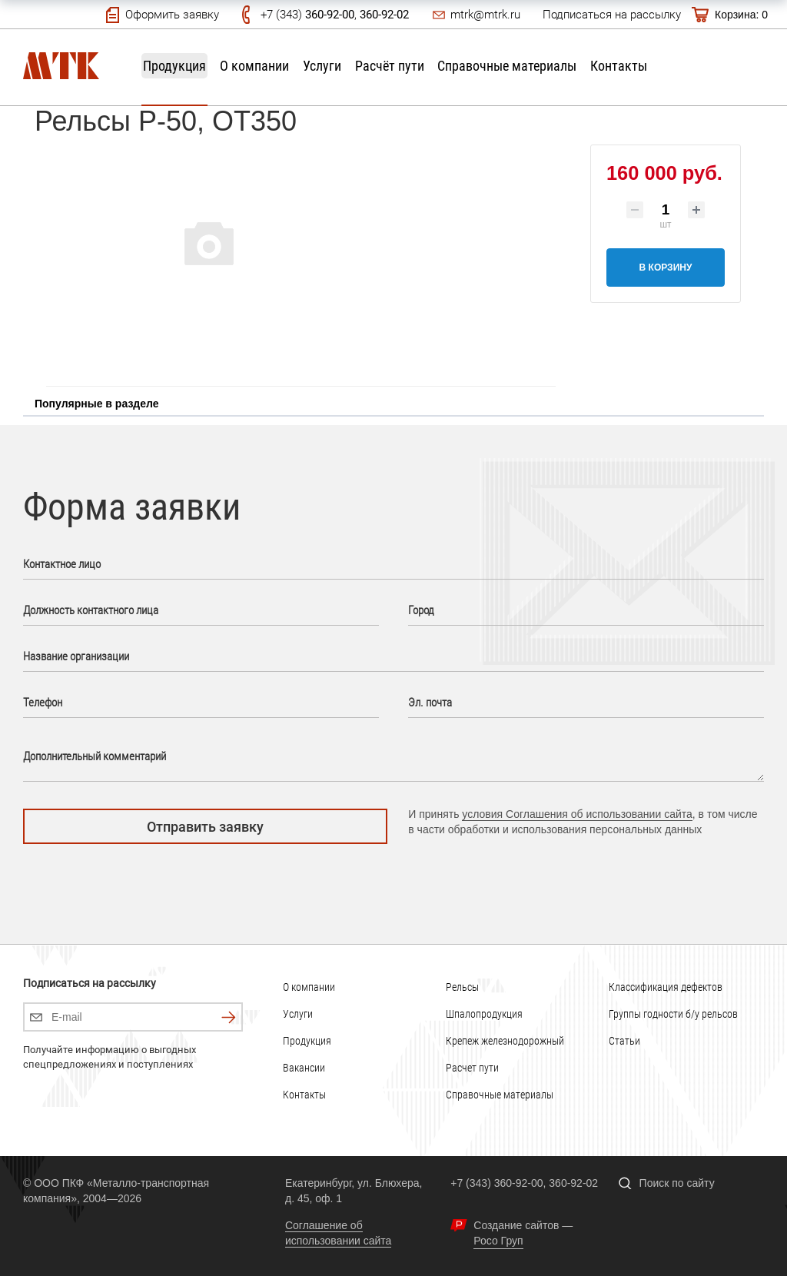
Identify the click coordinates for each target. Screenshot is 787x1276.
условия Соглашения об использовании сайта (577, 814)
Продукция (174, 66)
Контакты (618, 66)
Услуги (322, 66)
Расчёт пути (389, 66)
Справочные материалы (506, 66)
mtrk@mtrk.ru (485, 15)
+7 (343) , (335, 15)
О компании (254, 66)
